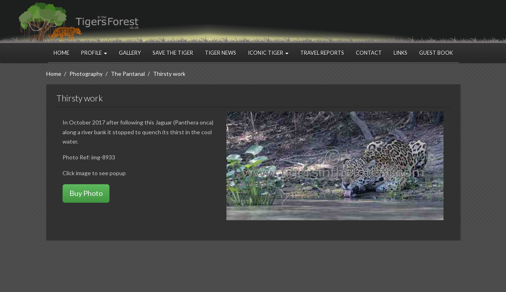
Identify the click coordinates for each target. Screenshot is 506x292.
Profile (94, 52)
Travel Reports (322, 52)
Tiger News (220, 52)
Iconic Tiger (268, 52)
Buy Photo (86, 193)
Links (400, 52)
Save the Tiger (173, 52)
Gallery (130, 52)
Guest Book (436, 52)
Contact (369, 52)
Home (61, 52)
